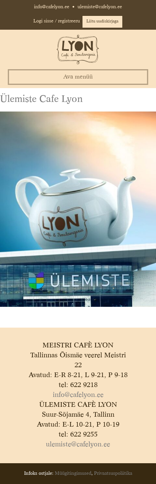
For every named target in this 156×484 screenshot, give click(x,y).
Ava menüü (78, 77)
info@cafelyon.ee (51, 7)
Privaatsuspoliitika (113, 473)
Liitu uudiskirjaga (102, 21)
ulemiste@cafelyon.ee (100, 7)
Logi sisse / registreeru (56, 21)
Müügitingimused (73, 473)
